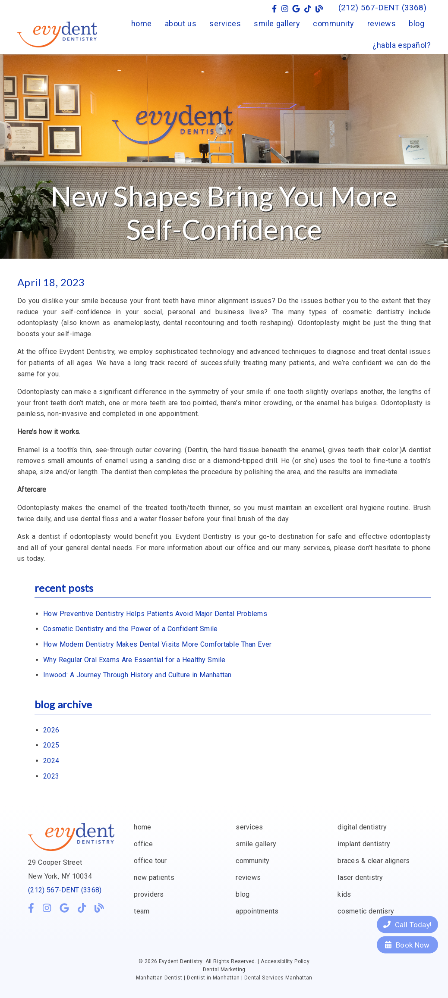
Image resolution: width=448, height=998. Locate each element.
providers (149, 894)
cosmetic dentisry (366, 911)
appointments (257, 911)
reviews (381, 23)
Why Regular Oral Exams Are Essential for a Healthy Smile (134, 660)
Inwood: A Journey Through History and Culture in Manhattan (137, 675)
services (225, 23)
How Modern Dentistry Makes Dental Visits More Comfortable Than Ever (157, 644)
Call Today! (407, 924)
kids (344, 894)
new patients (154, 877)
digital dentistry (362, 827)
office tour (150, 861)
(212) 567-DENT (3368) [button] (382, 8)
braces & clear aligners (374, 861)
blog (416, 23)
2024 (51, 761)
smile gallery (277, 23)
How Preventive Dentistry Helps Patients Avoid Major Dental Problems (155, 614)
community (333, 23)
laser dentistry (360, 877)
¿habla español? (401, 45)
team (141, 911)
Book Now (407, 944)
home (141, 23)
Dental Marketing (224, 970)
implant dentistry (364, 844)
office (143, 844)
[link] (274, 8)
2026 (51, 730)
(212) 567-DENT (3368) (64, 890)
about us (181, 23)
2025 (51, 745)
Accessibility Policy (285, 961)
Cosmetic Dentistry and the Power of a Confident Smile (130, 629)
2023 (51, 776)
